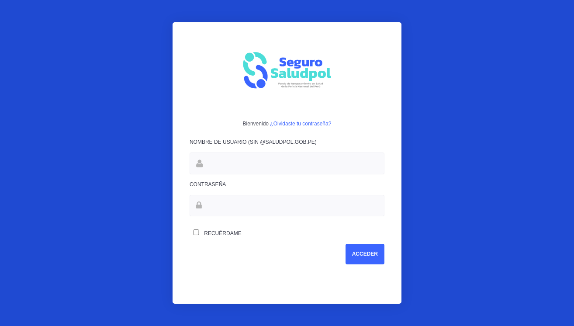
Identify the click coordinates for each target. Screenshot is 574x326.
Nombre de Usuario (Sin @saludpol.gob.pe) (253, 142)
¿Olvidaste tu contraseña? (300, 124)
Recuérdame (216, 232)
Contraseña (208, 184)
